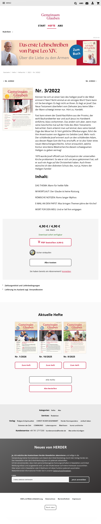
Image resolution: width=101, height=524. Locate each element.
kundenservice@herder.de (56, 431)
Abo (60, 25)
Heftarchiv (21, 72)
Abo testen (50, 262)
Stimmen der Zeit (24, 425)
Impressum (76, 499)
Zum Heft (26, 365)
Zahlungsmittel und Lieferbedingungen (22, 285)
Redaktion (55, 416)
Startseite (6, 72)
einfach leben (86, 421)
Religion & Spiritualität (25, 421)
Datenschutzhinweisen (62, 470)
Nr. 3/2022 (36, 72)
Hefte (51, 25)
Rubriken (7, 31)
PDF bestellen (52, 242)
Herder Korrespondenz (69, 421)
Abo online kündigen (76, 431)
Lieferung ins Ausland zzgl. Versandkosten (24, 289)
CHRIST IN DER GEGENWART (47, 421)
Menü (8, 3)
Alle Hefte (50, 380)
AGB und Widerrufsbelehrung (31, 499)
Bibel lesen (63, 425)
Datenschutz (50, 499)
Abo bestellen (50, 388)
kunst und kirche (76, 425)
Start (42, 25)
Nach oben (50, 507)
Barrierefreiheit (64, 499)
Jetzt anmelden (79, 479)
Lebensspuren (51, 425)
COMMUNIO (38, 425)
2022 (29, 72)
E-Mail (14, 475)
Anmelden (66, 271)
